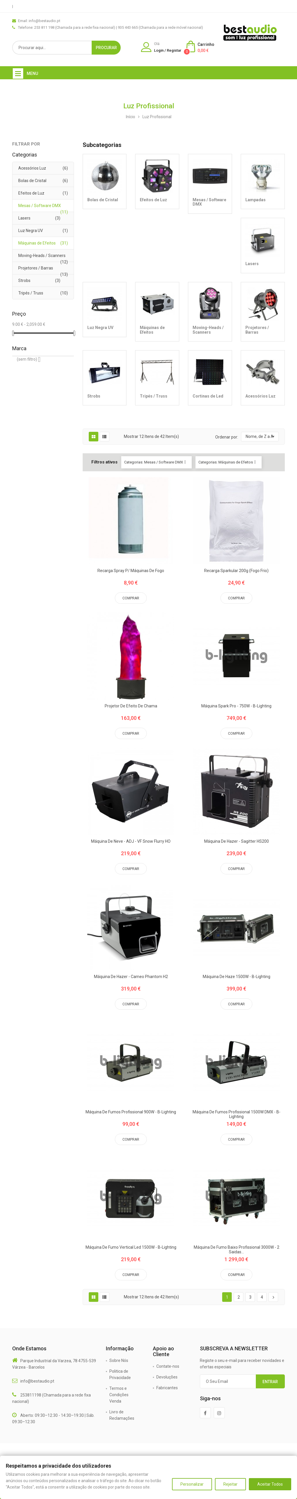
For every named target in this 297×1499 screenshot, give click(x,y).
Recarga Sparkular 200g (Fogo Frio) (236, 571)
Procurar (106, 47)
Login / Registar (167, 50)
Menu (32, 73)
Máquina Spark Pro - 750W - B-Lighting (236, 706)
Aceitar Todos (270, 1484)
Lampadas (255, 199)
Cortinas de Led (208, 396)
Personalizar (192, 1484)
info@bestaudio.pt (37, 1381)
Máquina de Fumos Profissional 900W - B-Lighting (131, 1112)
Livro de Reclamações (121, 1415)
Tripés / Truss (30, 293)
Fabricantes (167, 1387)
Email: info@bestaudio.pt (39, 21)
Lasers (24, 218)
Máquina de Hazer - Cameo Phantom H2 (131, 977)
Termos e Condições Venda (118, 1394)
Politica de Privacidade (120, 1374)
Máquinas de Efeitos (37, 243)
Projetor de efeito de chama (131, 706)
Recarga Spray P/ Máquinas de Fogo (130, 571)
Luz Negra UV (30, 230)
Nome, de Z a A (260, 436)
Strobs (24, 280)
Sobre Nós (118, 1360)
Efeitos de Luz (31, 193)
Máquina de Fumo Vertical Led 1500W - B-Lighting (131, 1247)
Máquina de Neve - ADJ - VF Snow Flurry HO (131, 841)
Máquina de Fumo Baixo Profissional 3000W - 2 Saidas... (236, 1249)
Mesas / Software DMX (39, 205)
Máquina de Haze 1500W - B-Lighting (236, 977)
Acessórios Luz (32, 168)
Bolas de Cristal (32, 180)
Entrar (270, 1381)
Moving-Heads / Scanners (42, 255)
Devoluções (167, 1377)
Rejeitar (230, 1484)
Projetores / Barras (35, 268)
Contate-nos (167, 1366)
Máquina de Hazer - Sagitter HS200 (236, 841)
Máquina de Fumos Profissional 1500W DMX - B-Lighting (236, 1114)
